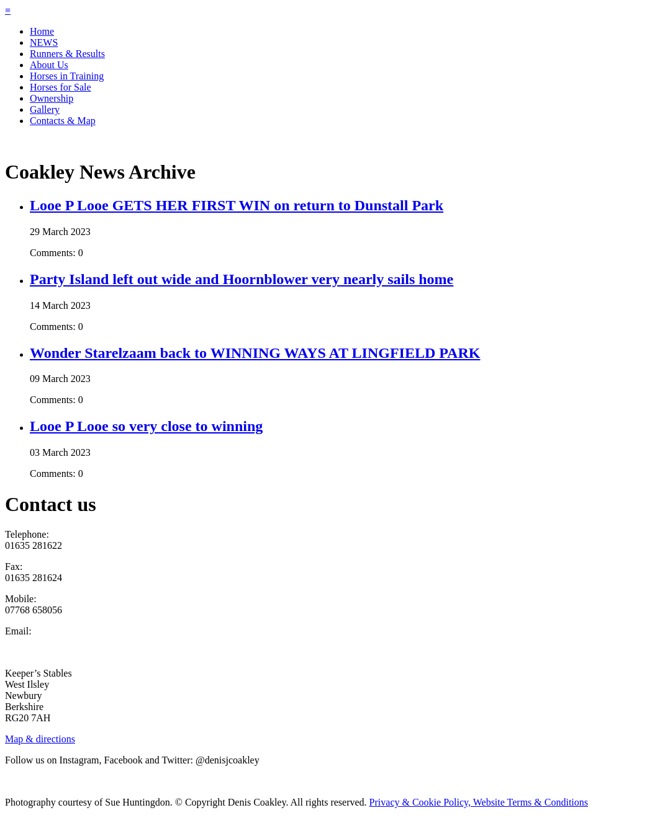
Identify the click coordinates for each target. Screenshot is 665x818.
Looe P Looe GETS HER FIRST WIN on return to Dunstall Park (236, 205)
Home (42, 31)
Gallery (45, 109)
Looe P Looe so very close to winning (146, 426)
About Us (49, 65)
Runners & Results (67, 53)
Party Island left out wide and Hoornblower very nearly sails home (241, 279)
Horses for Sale (60, 87)
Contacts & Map (63, 120)
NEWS (44, 42)
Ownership (51, 98)
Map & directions (40, 739)
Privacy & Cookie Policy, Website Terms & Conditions (478, 802)
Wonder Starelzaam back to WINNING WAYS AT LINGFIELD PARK (255, 353)
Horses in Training (67, 76)
